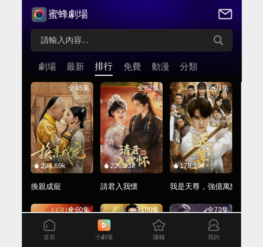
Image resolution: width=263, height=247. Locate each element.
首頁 (49, 230)
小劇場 (104, 230)
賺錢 (158, 230)
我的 (213, 230)
